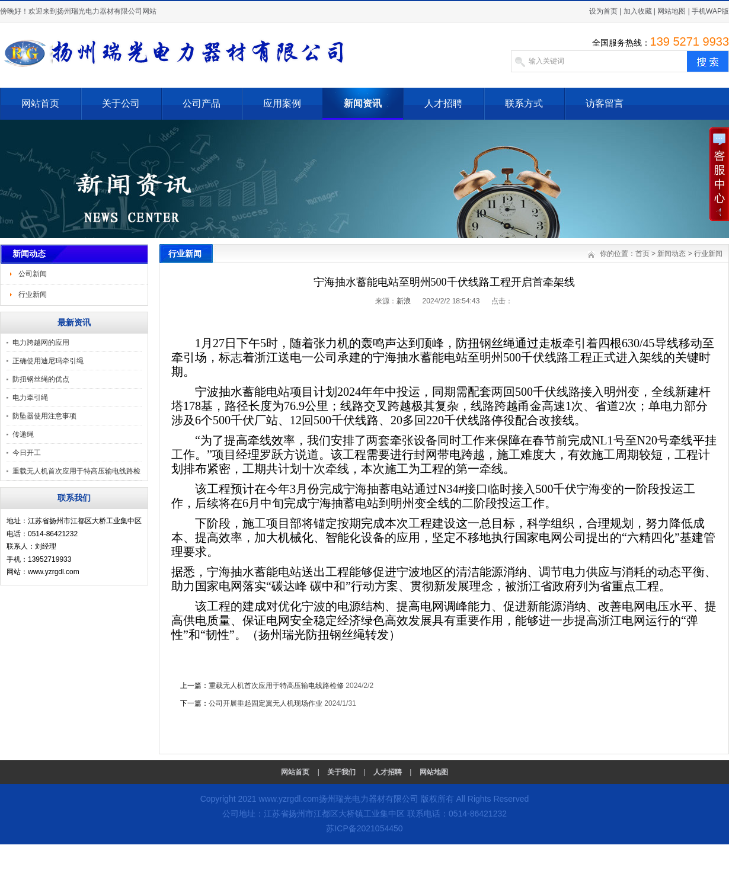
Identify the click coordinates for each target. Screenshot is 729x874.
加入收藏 (638, 11)
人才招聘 (443, 103)
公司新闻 (32, 274)
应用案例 (282, 103)
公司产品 (201, 103)
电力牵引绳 (30, 397)
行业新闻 (32, 294)
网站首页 (40, 103)
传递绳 (23, 434)
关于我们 (341, 772)
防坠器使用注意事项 (44, 416)
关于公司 (121, 103)
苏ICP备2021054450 (364, 828)
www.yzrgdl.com (288, 798)
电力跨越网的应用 (40, 342)
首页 (642, 253)
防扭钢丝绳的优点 (40, 379)
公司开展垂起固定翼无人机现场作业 (265, 703)
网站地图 (671, 11)
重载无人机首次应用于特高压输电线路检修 (276, 685)
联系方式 (524, 103)
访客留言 (605, 103)
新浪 (404, 301)
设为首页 (603, 11)
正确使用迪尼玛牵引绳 (48, 361)
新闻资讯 (363, 103)
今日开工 (26, 453)
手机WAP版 (710, 11)
